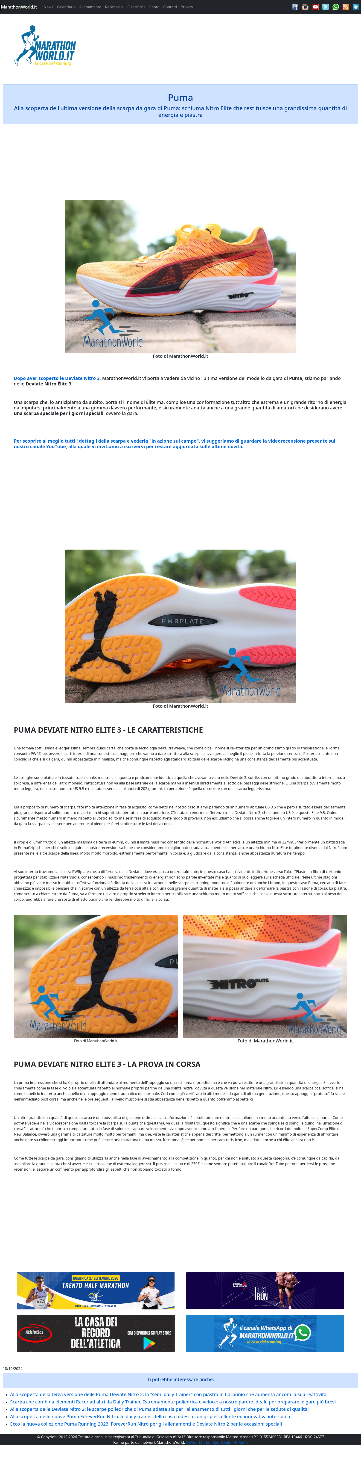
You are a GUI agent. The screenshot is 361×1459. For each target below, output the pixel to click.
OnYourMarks (198, 1442)
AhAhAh (241, 1442)
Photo (154, 6)
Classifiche (136, 6)
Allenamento (90, 6)
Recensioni (114, 6)
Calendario (66, 6)
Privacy (187, 6)
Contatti (170, 6)
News (48, 6)
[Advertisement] (225, 47)
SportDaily (222, 1442)
